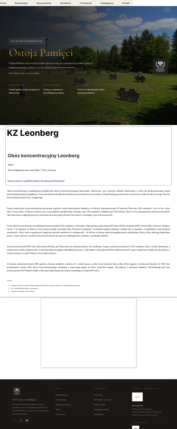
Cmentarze (60, 414)
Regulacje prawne (101, 409)
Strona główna (62, 395)
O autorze (98, 395)
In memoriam (61, 400)
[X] (21, 420)
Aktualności (99, 414)
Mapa (58, 409)
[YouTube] (27, 420)
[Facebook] (14, 420)
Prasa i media (99, 404)
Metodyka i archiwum (103, 400)
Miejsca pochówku (63, 404)
